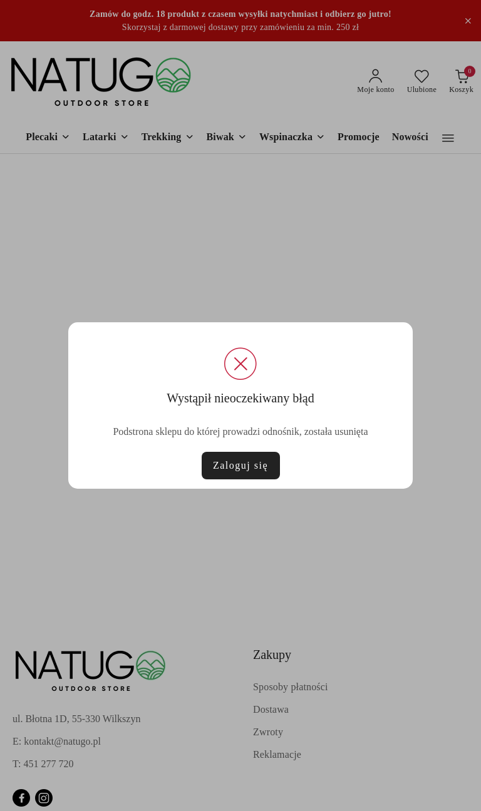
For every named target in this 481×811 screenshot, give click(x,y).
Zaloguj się (240, 465)
